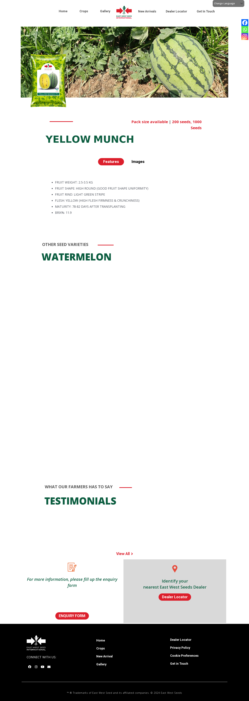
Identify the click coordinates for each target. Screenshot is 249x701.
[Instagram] (244, 36)
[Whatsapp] (244, 29)
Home (63, 11)
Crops (84, 11)
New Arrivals (147, 11)
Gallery (105, 11)
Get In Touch (206, 11)
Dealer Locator (176, 11)
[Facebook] (244, 22)
